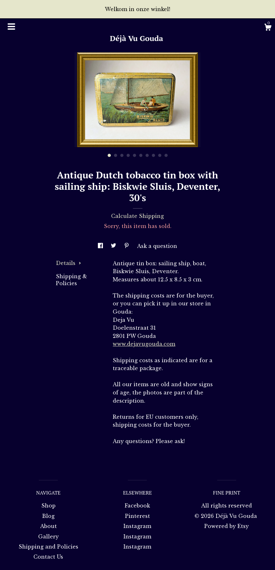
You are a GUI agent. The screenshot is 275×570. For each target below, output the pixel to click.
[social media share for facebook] (101, 246)
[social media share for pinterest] (127, 246)
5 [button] (134, 155)
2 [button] (115, 155)
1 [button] (109, 155)
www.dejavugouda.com (144, 344)
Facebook (137, 505)
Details (68, 263)
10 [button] (166, 155)
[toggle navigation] (11, 26)
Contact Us (48, 557)
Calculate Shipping (137, 216)
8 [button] (153, 155)
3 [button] (121, 155)
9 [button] (159, 155)
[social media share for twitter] (114, 246)
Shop (48, 505)
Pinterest (137, 516)
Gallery (48, 536)
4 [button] (128, 155)
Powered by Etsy (226, 526)
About (48, 526)
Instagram (137, 526)
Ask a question (157, 246)
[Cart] (267, 28)
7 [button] (147, 155)
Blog (48, 516)
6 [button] (140, 155)
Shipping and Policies (48, 546)
